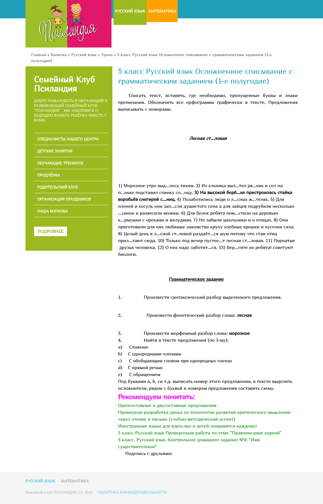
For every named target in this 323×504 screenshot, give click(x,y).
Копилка (58, 54)
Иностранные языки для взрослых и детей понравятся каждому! (187, 426)
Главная (38, 54)
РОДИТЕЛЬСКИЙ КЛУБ (57, 187)
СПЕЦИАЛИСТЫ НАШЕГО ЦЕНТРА (68, 139)
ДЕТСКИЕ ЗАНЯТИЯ (55, 151)
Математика (162, 11)
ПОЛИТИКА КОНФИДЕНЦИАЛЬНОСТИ (132, 492)
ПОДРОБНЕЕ (51, 231)
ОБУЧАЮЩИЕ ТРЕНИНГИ (60, 163)
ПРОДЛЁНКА (48, 175)
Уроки (107, 54)
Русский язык (130, 11)
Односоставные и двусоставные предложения (167, 405)
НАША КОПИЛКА (52, 211)
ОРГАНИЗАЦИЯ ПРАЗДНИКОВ (64, 199)
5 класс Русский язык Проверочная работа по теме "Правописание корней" (199, 433)
